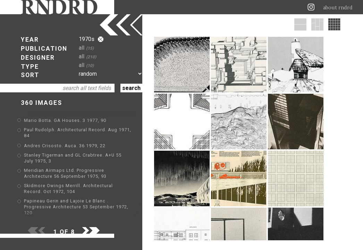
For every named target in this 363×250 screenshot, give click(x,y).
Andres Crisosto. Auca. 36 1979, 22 (64, 145)
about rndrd (338, 8)
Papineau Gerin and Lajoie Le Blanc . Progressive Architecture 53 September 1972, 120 (76, 206)
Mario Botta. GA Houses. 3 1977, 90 (65, 120)
